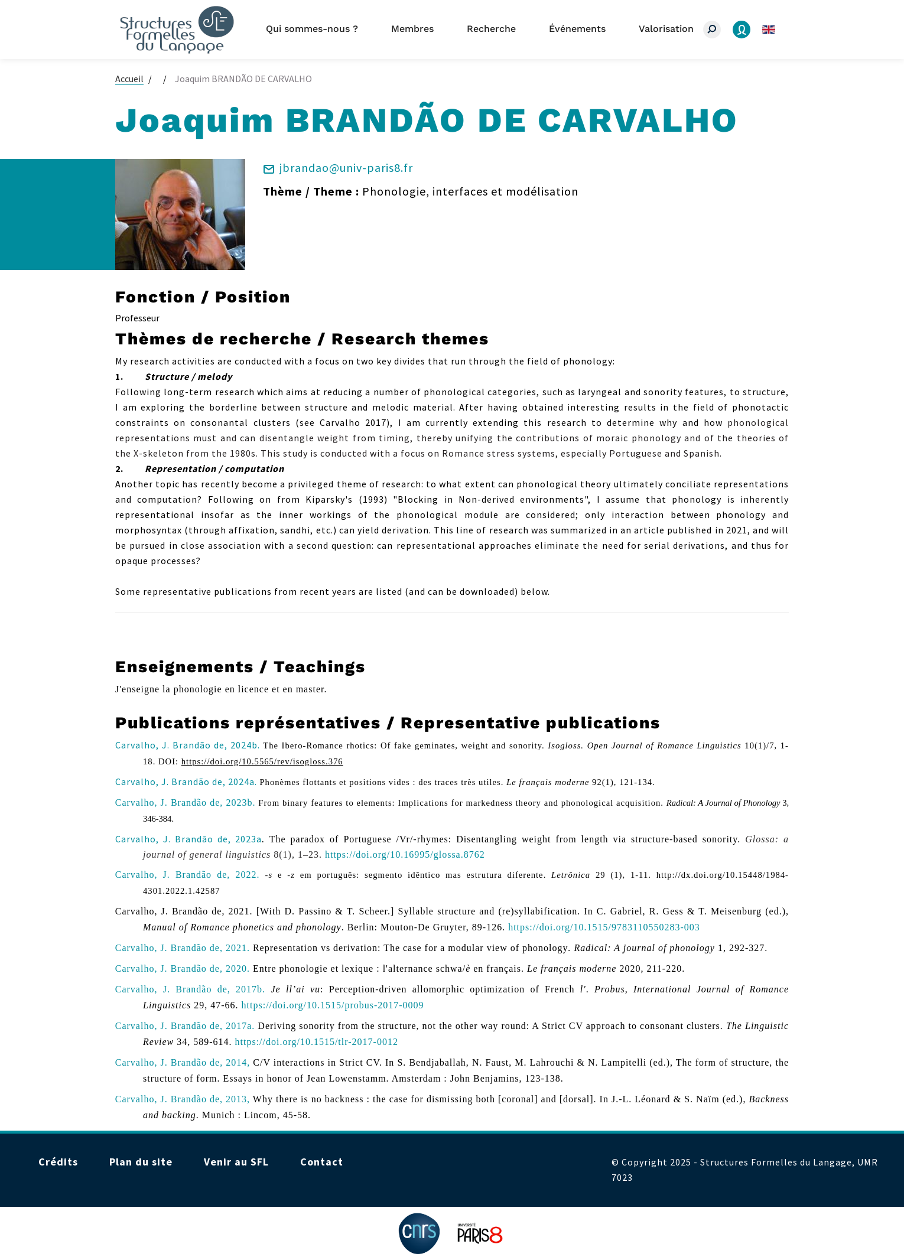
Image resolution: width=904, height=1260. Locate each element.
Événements (577, 28)
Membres (412, 28)
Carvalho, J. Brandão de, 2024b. (187, 745)
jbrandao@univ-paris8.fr (346, 167)
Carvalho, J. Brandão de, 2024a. (186, 781)
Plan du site (141, 1161)
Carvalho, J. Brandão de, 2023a (188, 839)
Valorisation (666, 28)
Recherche (491, 28)
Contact (321, 1161)
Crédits (58, 1161)
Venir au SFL (236, 1161)
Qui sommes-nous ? (312, 28)
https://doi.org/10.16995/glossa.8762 (405, 854)
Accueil (129, 78)
